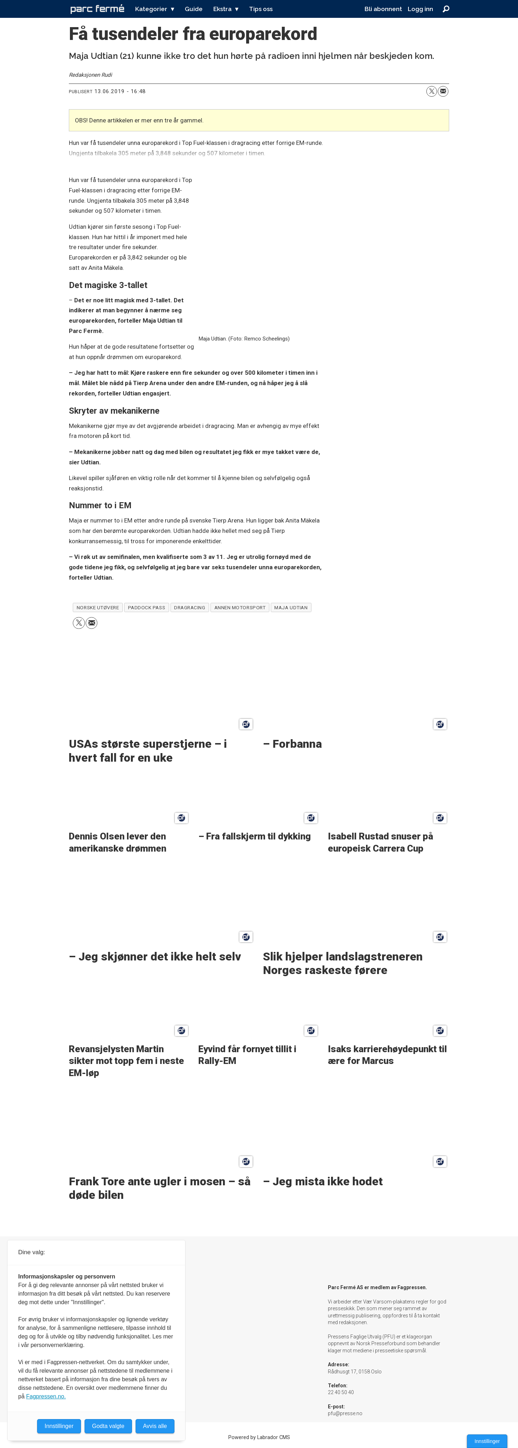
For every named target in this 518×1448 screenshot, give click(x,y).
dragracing (189, 607)
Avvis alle (155, 1426)
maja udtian (291, 607)
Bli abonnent (383, 8)
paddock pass (147, 607)
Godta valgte (108, 1426)
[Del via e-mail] (443, 91)
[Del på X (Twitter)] (431, 91)
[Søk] (446, 9)
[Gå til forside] (97, 9)
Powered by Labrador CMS (259, 1437)
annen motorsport (240, 607)
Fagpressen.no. (46, 1396)
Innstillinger (487, 1441)
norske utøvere (98, 607)
